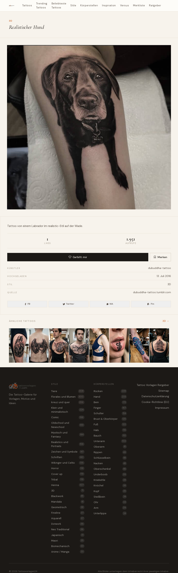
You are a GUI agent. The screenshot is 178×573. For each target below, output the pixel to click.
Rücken (110, 391)
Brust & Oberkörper (110, 419)
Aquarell (67, 518)
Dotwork (67, 524)
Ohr (110, 502)
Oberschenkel (110, 469)
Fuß (110, 424)
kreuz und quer (67, 402)
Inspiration (109, 5)
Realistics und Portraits (67, 444)
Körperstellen (89, 5)
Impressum (162, 407)
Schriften (67, 457)
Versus (124, 5)
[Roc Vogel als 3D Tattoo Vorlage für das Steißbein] (39, 345)
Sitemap (163, 390)
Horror (67, 468)
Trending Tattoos (41, 5)
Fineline (67, 513)
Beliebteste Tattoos (59, 5)
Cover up (67, 474)
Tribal (67, 479)
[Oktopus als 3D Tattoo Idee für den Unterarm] (139, 345)
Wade (78, 226)
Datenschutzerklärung (155, 396)
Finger (110, 408)
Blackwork (67, 496)
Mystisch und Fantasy (67, 434)
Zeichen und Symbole (67, 452)
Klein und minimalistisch (67, 409)
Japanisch (67, 535)
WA (109, 303)
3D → (166, 321)
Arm (110, 508)
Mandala (67, 502)
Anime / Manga (67, 552)
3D (11, 20)
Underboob (110, 474)
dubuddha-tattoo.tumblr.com (152, 292)
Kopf (110, 491)
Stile (73, 5)
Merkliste (139, 5)
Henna (67, 485)
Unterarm (110, 441)
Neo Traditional (67, 529)
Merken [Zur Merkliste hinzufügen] (160, 257)
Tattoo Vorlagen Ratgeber (153, 385)
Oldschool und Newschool (67, 425)
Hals (110, 430)
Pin (150, 303)
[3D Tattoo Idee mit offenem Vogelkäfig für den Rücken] (159, 345)
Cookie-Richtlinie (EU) (155, 402)
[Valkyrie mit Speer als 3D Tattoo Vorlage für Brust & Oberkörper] (59, 345)
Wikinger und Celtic (67, 463)
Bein (110, 402)
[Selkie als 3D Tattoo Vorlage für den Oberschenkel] (19, 345)
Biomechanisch (67, 546)
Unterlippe (110, 513)
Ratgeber (155, 5)
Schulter (110, 413)
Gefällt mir (78, 257)
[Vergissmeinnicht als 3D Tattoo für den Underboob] (99, 345)
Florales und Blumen (67, 397)
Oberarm (110, 447)
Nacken (110, 463)
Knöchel (110, 485)
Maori (67, 540)
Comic (67, 417)
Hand (110, 397)
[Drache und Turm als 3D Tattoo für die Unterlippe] (119, 345)
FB (27, 303)
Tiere (67, 391)
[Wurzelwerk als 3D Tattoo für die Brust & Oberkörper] (79, 345)
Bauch (110, 435)
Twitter (68, 303)
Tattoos (27, 5)
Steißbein (110, 497)
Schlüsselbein (110, 458)
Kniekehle (110, 480)
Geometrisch (67, 507)
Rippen (110, 452)
